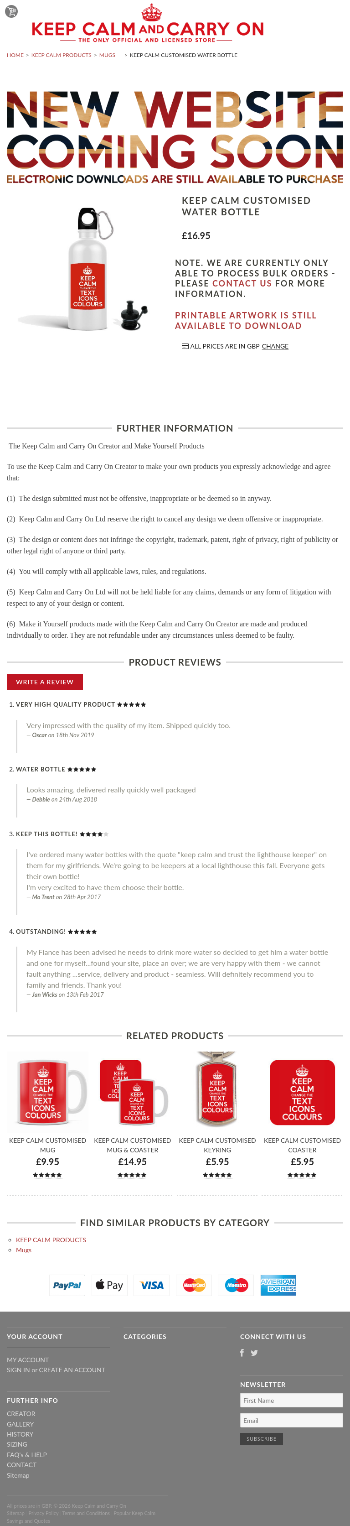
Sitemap (18, 1475)
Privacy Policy (43, 1513)
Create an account (72, 1370)
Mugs (107, 55)
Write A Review (45, 682)
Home (15, 55)
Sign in (18, 1370)
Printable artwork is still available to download (246, 320)
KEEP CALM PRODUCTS (61, 55)
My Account (28, 1360)
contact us (242, 283)
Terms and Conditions (86, 1513)
